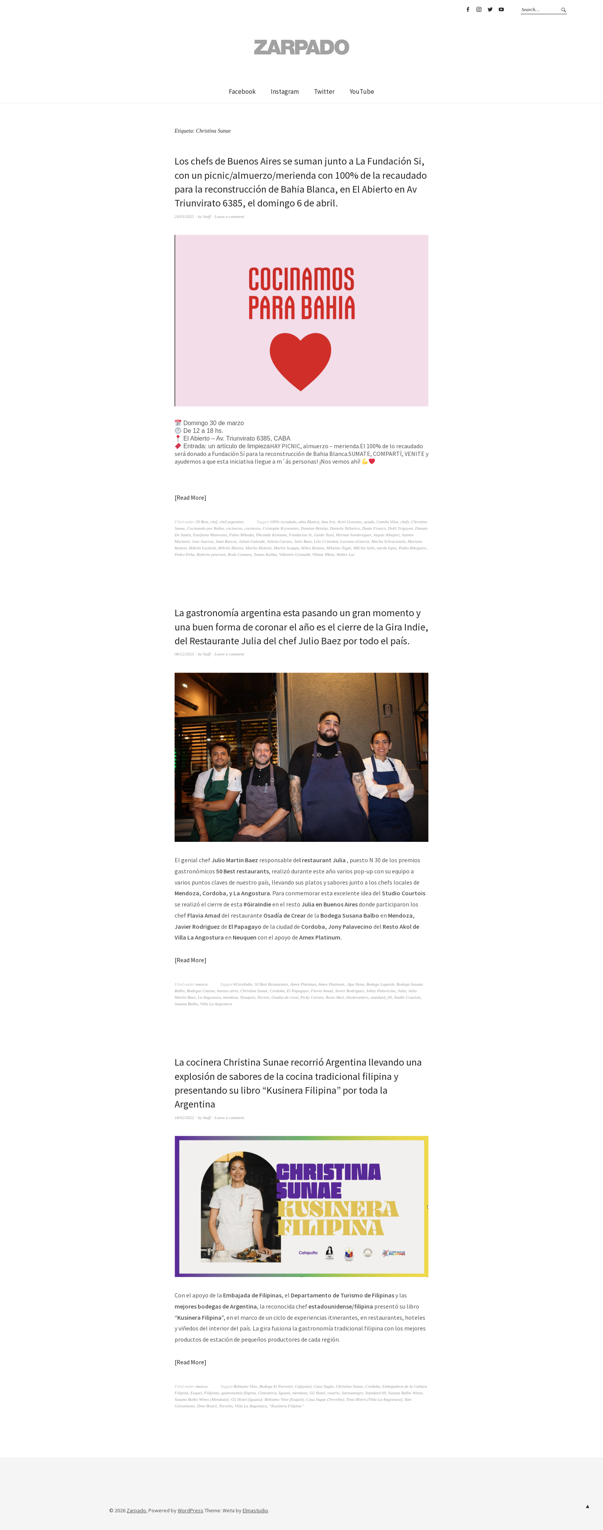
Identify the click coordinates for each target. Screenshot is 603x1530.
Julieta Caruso (279, 541)
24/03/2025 (184, 216)
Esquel (196, 1392)
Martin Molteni (259, 547)
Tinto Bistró (207, 1406)
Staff (207, 216)
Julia (402, 990)
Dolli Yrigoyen (400, 528)
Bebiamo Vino (245, 1386)
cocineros (253, 528)
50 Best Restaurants (271, 984)
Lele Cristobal (326, 541)
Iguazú (284, 1392)
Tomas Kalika (265, 554)
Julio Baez (302, 541)
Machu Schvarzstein (388, 541)
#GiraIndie (242, 984)
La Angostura (209, 997)
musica (201, 984)
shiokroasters (357, 997)
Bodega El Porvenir (276, 1386)
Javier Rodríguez (349, 990)
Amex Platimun (303, 984)
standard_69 (381, 997)
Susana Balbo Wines (405, 1392)
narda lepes (386, 547)
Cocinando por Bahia (205, 528)
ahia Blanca (308, 521)
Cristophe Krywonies (280, 528)
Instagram (479, 9)
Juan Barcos (226, 541)
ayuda (369, 521)
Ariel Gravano (349, 521)
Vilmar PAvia (323, 554)
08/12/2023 (184, 654)
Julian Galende (252, 541)
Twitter (490, 9)
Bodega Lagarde (380, 984)
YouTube (501, 9)
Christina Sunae (254, 990)
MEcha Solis (364, 547)
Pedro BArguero (412, 547)
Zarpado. (137, 1510)
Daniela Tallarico (345, 528)
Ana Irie (328, 521)
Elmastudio (255, 1510)
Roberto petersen (211, 554)
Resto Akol (335, 997)
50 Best (201, 521)
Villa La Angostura (216, 1003)
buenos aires (227, 990)
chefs (404, 521)
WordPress (190, 1510)
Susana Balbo (186, 1003)
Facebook (467, 9)
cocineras (234, 528)
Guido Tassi (324, 534)
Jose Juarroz (202, 541)
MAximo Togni (338, 547)
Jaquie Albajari (386, 534)
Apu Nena (355, 984)
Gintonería (267, 1392)
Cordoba (277, 990)
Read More (190, 497)
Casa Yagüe (324, 1386)
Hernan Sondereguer (353, 534)
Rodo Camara (240, 554)
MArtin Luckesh (202, 547)
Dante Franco (374, 528)
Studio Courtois (407, 997)
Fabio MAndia (241, 534)
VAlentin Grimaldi (294, 554)
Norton (263, 997)
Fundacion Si (300, 534)
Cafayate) (303, 1386)
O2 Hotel (317, 1392)
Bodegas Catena (201, 990)
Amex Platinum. (331, 984)
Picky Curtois (311, 997)
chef (213, 521)
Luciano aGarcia (354, 541)
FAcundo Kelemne (271, 534)
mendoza (230, 997)
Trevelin (226, 1406)
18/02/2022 (184, 1117)
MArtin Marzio (230, 547)
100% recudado (283, 521)
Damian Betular (314, 528)
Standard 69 (375, 1392)
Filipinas (211, 1392)
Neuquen (247, 997)
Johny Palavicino (381, 990)
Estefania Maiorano (210, 534)
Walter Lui (345, 554)
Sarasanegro (352, 1392)
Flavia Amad (322, 990)
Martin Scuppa (286, 547)
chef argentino (231, 521)
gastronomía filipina (239, 1392)
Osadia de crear (285, 997)
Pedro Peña (185, 554)
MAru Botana (312, 547)
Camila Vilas (387, 521)
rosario (333, 1392)
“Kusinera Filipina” (286, 1406)
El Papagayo (298, 990)
